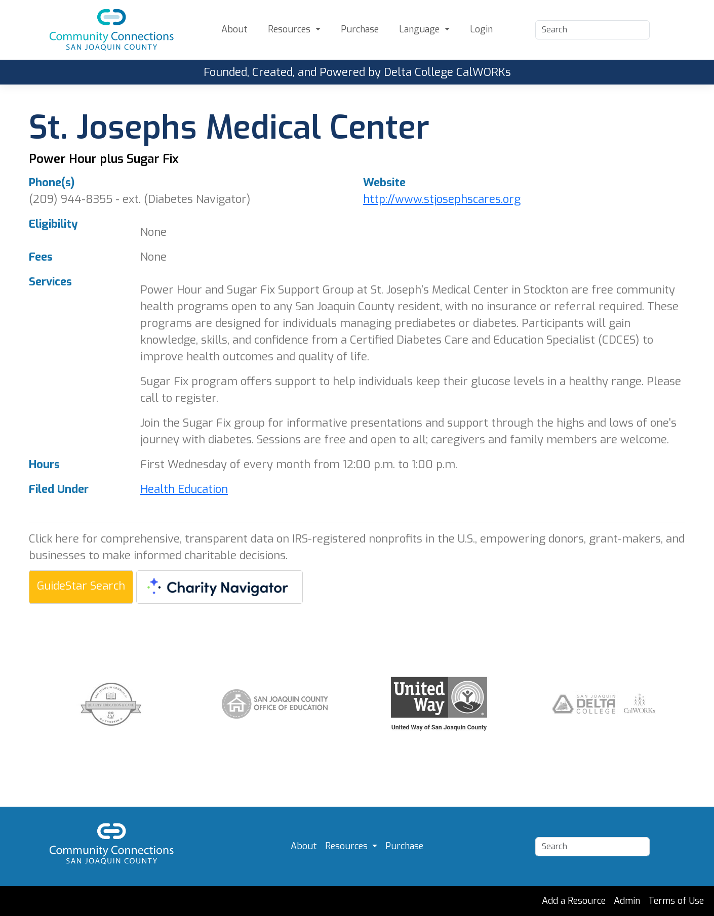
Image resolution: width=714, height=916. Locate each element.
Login (481, 29)
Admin (627, 901)
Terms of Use (676, 901)
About (234, 29)
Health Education (184, 489)
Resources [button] (290, 29)
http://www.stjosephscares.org (442, 199)
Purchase (360, 29)
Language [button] (420, 29)
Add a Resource (574, 901)
